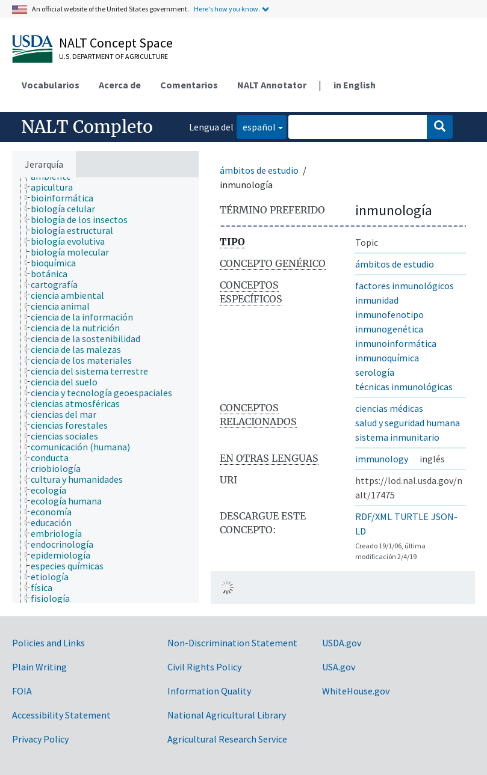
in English (354, 85)
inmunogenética (389, 329)
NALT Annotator (271, 85)
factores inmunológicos (404, 286)
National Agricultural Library (226, 715)
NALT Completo (87, 127)
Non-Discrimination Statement (232, 643)
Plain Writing (39, 667)
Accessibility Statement (61, 715)
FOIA (22, 691)
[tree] (105, 390)
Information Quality (209, 691)
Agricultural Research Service (227, 739)
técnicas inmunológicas (404, 387)
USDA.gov (341, 643)
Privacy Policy (40, 739)
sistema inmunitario (397, 437)
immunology (381, 459)
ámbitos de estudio (259, 170)
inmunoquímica (387, 358)
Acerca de (120, 85)
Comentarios (189, 85)
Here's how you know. (227, 8)
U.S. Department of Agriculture (113, 56)
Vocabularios (50, 85)
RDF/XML (373, 516)
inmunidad (377, 300)
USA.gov (338, 667)
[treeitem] (57, 187)
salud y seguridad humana (407, 423)
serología (374, 372)
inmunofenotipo (389, 314)
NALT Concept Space (116, 42)
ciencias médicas (389, 408)
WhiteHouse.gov (355, 691)
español (256, 126)
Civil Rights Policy (204, 667)
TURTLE (411, 516)
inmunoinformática (395, 343)
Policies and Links (48, 643)
